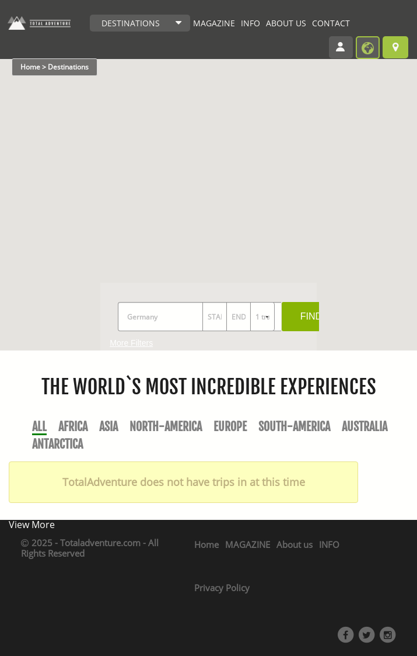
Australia (364, 426)
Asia (108, 426)
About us (294, 544)
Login (344, 48)
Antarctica (57, 444)
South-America (294, 426)
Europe (230, 426)
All (39, 426)
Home (206, 544)
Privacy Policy (222, 587)
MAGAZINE (214, 23)
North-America (165, 426)
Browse (395, 47)
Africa (72, 426)
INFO (250, 23)
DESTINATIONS (130, 23)
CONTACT (331, 23)
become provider (368, 47)
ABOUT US (286, 23)
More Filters (131, 343)
